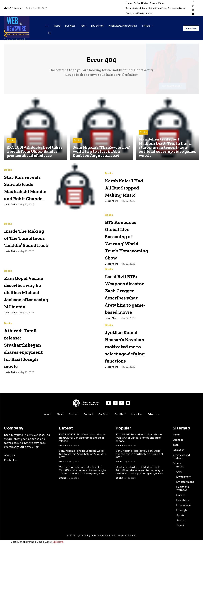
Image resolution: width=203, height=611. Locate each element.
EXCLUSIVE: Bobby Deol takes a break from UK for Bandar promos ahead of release (82, 501)
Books (11, 143)
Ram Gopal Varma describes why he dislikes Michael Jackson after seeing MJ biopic (26, 328)
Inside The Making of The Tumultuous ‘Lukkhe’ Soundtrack (23, 253)
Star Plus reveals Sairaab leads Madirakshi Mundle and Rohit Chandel (24, 195)
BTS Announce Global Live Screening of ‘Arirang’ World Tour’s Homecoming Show (126, 260)
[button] (49, 33)
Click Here (58, 605)
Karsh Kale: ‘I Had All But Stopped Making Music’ (126, 189)
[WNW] (86, 466)
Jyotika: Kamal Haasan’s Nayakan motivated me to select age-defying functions (127, 404)
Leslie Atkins (10, 223)
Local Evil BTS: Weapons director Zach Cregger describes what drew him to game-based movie (126, 332)
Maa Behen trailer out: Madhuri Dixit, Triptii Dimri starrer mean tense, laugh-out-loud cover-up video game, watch (82, 534)
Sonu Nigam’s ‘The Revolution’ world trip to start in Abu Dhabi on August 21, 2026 (83, 518)
